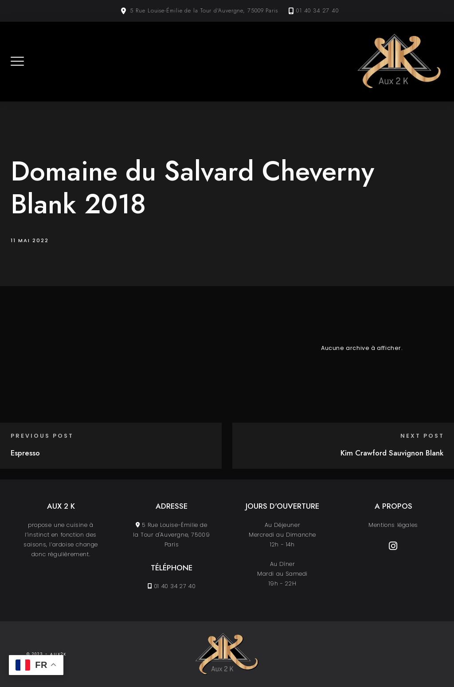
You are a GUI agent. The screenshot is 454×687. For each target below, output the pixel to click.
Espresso (25, 453)
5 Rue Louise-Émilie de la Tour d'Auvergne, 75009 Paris (204, 11)
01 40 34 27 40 (317, 11)
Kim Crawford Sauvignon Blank (391, 453)
